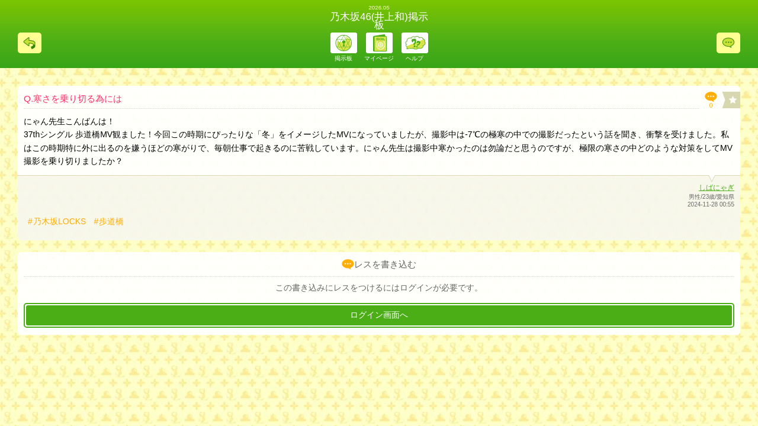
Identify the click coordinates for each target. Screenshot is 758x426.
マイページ (379, 58)
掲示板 (343, 58)
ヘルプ (414, 58)
